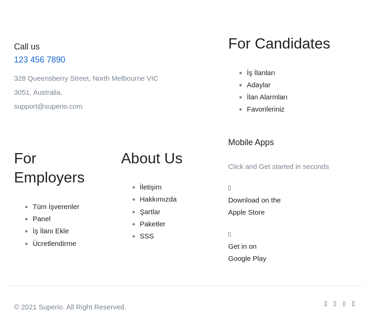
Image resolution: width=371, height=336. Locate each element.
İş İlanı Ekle (51, 231)
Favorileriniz (266, 109)
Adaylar (259, 85)
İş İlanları (261, 73)
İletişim (151, 187)
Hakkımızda (158, 199)
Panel (41, 219)
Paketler (153, 224)
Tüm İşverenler (56, 206)
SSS (147, 236)
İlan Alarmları (267, 97)
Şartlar (150, 212)
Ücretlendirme (54, 243)
